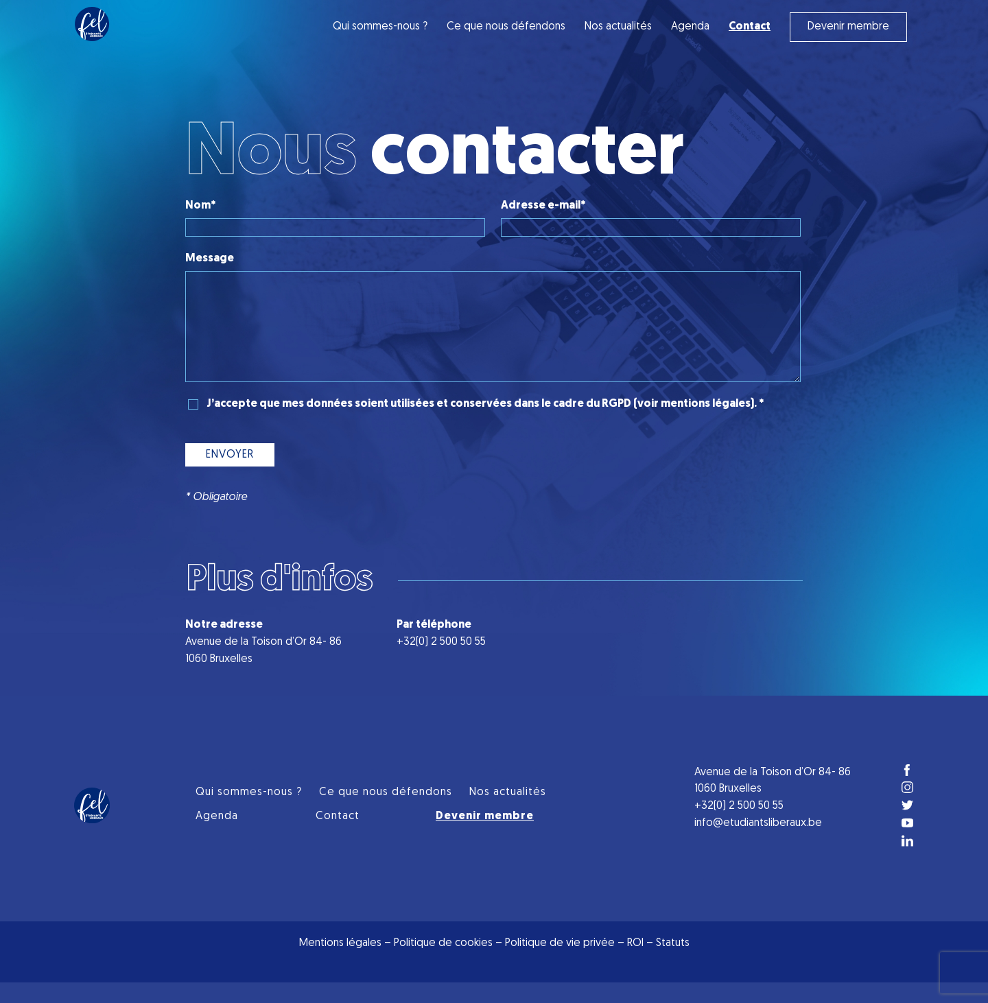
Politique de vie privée (560, 963)
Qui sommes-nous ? (380, 26)
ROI (636, 963)
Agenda (690, 26)
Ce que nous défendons (506, 26)
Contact (338, 836)
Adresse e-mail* (543, 205)
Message (209, 258)
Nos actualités (618, 26)
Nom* (200, 205)
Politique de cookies (443, 963)
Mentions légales (340, 963)
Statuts (673, 963)
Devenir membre (848, 26)
